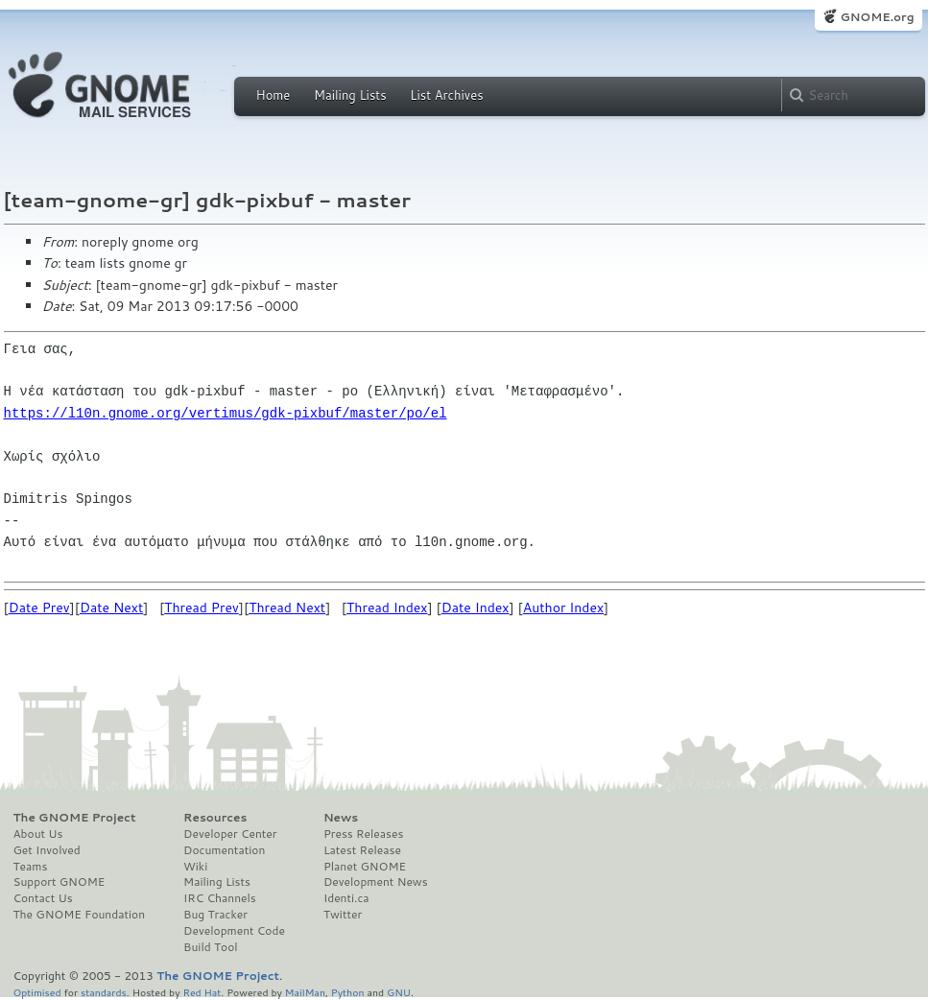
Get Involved (47, 850)
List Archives (446, 95)
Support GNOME (59, 882)
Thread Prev (201, 607)
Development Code (234, 931)
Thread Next (287, 607)
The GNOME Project (74, 817)
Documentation (224, 850)
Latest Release (362, 850)
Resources (215, 817)
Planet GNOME (364, 866)
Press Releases (363, 834)
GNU (399, 992)
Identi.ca (346, 898)
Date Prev (39, 607)
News (340, 817)
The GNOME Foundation (79, 914)
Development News (375, 882)
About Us (38, 834)
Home (273, 95)
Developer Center (229, 834)
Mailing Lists (350, 95)
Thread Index (387, 607)
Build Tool (210, 947)
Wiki (195, 866)
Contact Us (43, 898)
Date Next (111, 607)
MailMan (305, 992)
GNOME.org (877, 17)
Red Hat (201, 992)
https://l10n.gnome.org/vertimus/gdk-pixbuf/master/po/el (225, 413)
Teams (30, 866)
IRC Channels (219, 898)
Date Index (475, 607)
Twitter (342, 914)
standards (104, 992)
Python (348, 992)
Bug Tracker (215, 914)
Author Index (563, 607)
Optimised (37, 992)
